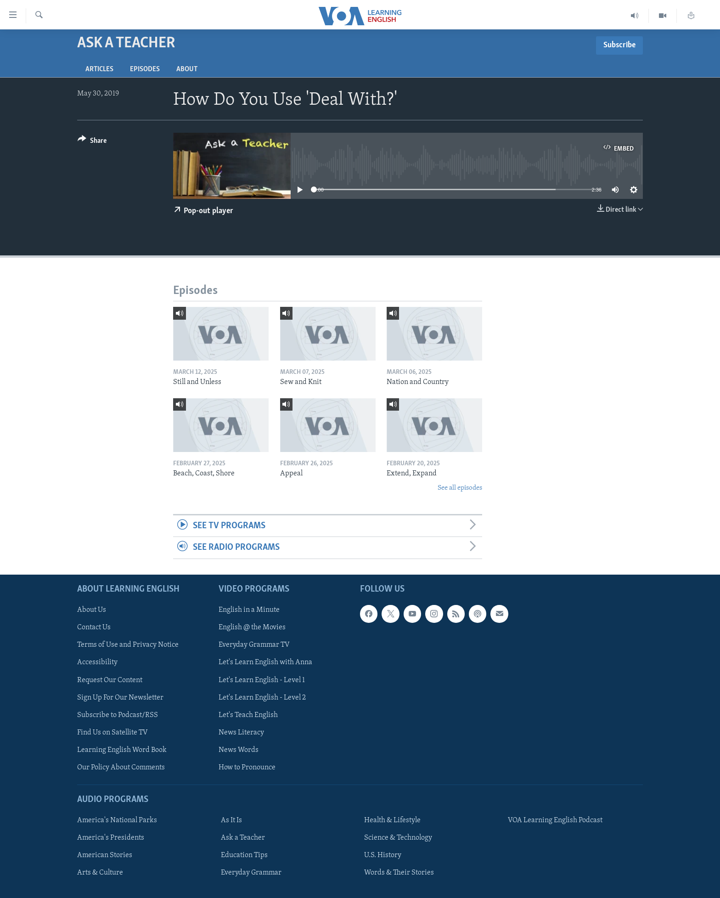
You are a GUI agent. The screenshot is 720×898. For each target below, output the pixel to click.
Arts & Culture (100, 872)
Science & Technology (398, 838)
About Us (91, 610)
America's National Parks (117, 820)
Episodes (145, 69)
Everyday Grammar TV (254, 645)
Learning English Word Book (122, 749)
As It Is (231, 820)
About (186, 69)
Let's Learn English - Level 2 (262, 697)
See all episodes (460, 488)
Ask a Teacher (243, 838)
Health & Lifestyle (392, 820)
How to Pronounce (247, 767)
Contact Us (94, 627)
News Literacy (241, 732)
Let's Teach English (248, 714)
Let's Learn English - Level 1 (262, 679)
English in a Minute (249, 610)
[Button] (92, 142)
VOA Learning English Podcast (555, 820)
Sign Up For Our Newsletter (120, 697)
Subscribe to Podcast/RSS (117, 714)
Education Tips (244, 855)
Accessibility (97, 662)
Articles (99, 69)
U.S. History (382, 855)
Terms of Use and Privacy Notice (128, 645)
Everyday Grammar (251, 872)
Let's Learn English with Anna (265, 662)
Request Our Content (109, 679)
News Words (239, 749)
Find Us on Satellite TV (112, 732)
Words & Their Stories (399, 872)
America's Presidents (110, 838)
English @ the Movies (252, 627)
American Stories (104, 855)
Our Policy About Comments (121, 767)
